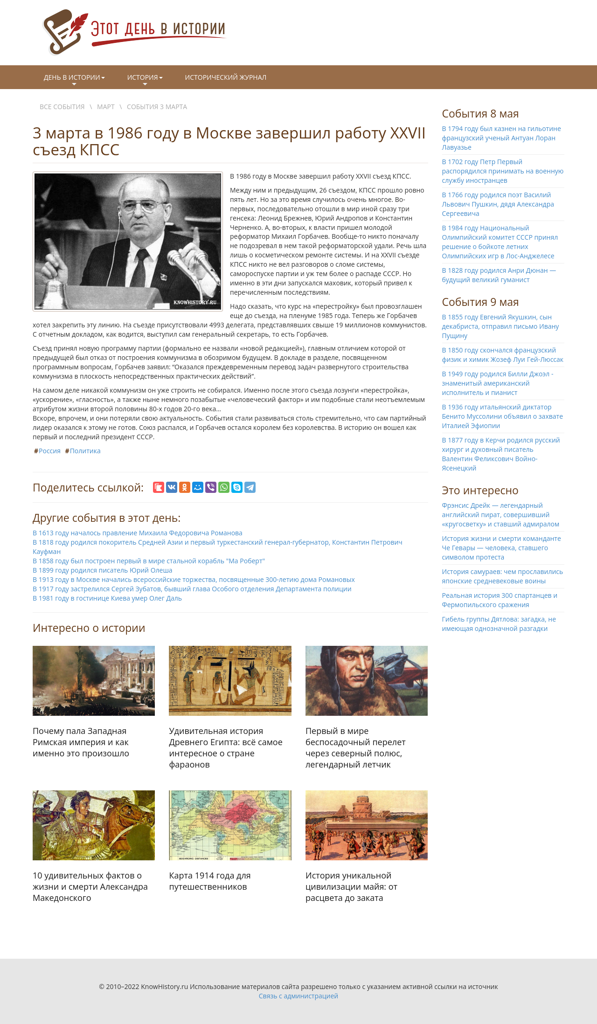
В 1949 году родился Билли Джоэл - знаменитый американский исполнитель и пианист (498, 383)
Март (106, 106)
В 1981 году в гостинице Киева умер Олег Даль (107, 598)
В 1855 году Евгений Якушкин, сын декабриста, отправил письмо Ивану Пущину (500, 326)
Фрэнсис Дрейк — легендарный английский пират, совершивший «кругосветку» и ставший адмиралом (501, 514)
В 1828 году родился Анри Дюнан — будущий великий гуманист (499, 275)
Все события (62, 106)
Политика (85, 450)
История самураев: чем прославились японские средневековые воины (502, 576)
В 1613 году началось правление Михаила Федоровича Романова (138, 532)
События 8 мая (480, 113)
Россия (50, 450)
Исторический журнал (226, 77)
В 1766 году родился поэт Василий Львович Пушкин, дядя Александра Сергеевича (498, 204)
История (145, 81)
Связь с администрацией (298, 995)
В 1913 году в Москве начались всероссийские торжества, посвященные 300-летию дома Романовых (194, 579)
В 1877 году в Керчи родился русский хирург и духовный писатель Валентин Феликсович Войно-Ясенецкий (501, 454)
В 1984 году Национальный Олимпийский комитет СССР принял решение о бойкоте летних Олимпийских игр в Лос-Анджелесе (500, 241)
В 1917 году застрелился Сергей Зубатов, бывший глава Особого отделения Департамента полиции (192, 588)
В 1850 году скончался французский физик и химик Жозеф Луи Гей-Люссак (503, 355)
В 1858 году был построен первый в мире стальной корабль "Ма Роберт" (149, 560)
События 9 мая (480, 301)
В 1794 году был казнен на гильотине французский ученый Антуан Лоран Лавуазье (501, 138)
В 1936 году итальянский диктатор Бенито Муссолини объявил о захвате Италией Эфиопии (502, 416)
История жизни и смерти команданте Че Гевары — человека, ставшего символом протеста (501, 547)
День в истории (74, 81)
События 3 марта (157, 106)
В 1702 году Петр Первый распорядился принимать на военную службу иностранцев (503, 171)
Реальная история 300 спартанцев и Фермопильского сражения (500, 600)
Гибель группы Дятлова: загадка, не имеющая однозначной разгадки (499, 624)
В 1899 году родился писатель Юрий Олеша (103, 570)
